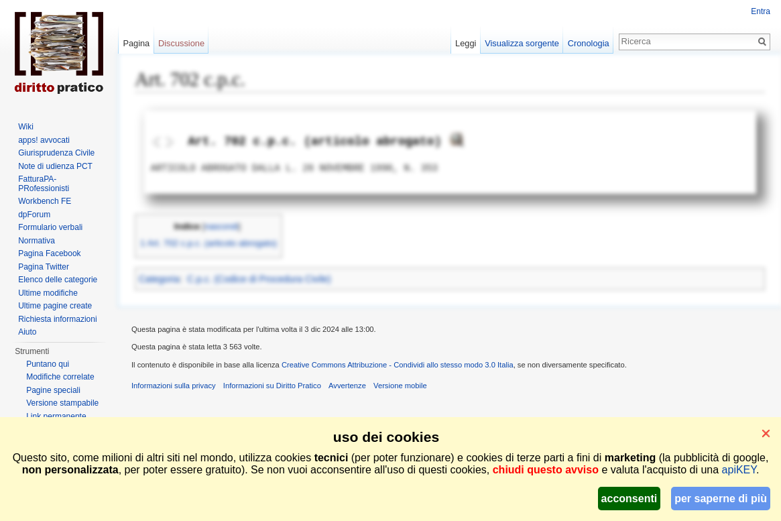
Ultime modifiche (48, 293)
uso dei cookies (386, 437)
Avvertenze (347, 386)
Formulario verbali (50, 227)
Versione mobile (400, 386)
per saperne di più (720, 498)
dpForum (34, 214)
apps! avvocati (44, 140)
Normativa (36, 240)
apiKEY (739, 469)
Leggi (465, 43)
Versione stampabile (62, 403)
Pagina (136, 43)
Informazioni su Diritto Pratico (272, 386)
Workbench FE (44, 201)
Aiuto (27, 332)
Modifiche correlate (60, 377)
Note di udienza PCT (55, 166)
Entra (760, 11)
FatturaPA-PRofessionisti (43, 183)
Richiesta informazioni (57, 319)
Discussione (181, 43)
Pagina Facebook (49, 253)
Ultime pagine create (55, 305)
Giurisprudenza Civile (56, 153)
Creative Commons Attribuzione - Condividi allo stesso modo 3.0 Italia (398, 365)
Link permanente (56, 416)
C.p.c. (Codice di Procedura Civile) (259, 279)
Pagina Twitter (43, 267)
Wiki (26, 126)
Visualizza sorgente (522, 43)
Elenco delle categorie (57, 279)
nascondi (221, 226)
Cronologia (588, 43)
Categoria (159, 279)
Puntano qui (47, 364)
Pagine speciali (53, 390)
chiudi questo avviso (546, 469)
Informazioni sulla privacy (173, 386)
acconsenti (629, 498)
